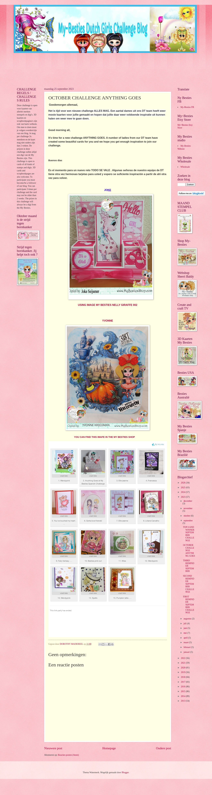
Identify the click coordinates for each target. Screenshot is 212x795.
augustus (188, 618)
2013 (183, 701)
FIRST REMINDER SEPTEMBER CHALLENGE (188, 604)
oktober (187, 516)
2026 (183, 482)
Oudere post (163, 748)
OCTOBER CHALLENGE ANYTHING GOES (189, 550)
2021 (183, 663)
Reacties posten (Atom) (68, 755)
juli (185, 623)
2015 (183, 691)
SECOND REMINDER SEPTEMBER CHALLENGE (188, 584)
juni (186, 628)
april (186, 638)
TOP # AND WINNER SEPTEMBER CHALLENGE (188, 534)
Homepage (109, 748)
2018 (183, 677)
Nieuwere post (53, 748)
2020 (183, 667)
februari (187, 647)
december (188, 501)
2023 (183, 497)
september (188, 520)
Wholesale (185, 167)
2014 (183, 696)
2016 (183, 686)
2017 (183, 682)
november (188, 508)
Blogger (125, 772)
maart (186, 642)
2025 (183, 487)
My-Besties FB (187, 107)
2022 (183, 658)
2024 (183, 492)
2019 (183, 672)
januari (187, 652)
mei (185, 633)
